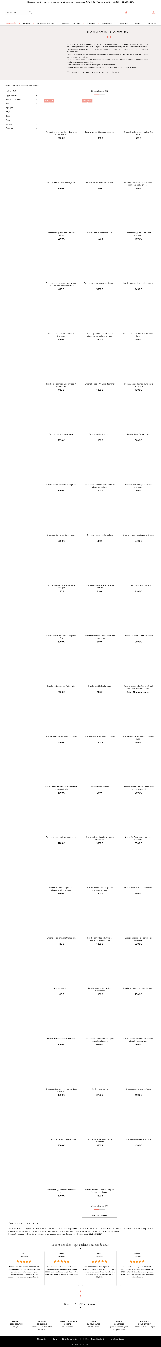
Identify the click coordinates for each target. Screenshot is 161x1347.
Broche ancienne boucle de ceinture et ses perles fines (100, 485)
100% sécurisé (16, 1324)
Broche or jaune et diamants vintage (138, 535)
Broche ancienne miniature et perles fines (138, 334)
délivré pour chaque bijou (145, 1327)
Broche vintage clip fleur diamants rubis (61, 1190)
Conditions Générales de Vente (65, 1339)
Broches (123, 23)
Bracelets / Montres (70, 23)
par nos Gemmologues (119, 1327)
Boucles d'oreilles (45, 23)
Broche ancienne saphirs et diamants (99, 283)
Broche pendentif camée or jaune (61, 182)
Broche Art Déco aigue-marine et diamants (138, 838)
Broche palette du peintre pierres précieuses (100, 838)
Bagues (26, 23)
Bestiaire (78, 54)
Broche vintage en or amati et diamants (138, 234)
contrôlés (119, 1324)
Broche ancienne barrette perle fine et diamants (100, 636)
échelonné (42, 1324)
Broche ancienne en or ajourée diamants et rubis (100, 888)
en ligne (16, 1327)
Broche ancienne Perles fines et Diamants (61, 334)
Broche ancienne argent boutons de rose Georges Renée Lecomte (61, 284)
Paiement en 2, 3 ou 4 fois (42, 1327)
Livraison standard (68, 1321)
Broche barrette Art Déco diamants (100, 384)
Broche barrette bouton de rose (99, 182)
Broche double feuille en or (99, 686)
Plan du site (41, 1339)
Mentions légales (117, 1339)
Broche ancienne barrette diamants (138, 988)
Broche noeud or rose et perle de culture (100, 586)
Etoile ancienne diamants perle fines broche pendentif (138, 788)
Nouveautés (10, 23)
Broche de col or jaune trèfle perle (61, 938)
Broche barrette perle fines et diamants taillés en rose (99, 939)
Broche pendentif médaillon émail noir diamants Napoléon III (138, 687)
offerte (67, 1324)
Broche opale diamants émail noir (138, 887)
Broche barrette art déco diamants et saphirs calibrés (61, 788)
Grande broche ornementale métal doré (138, 133)
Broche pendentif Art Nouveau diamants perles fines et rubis (100, 334)
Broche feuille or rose (100, 787)
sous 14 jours (93, 1327)
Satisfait (93, 1321)
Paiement (16, 1321)
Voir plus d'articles (100, 1215)
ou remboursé (93, 1324)
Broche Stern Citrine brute (138, 434)
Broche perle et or (61, 988)
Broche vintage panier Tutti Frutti (61, 686)
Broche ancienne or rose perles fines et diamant (61, 1090)
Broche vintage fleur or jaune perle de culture (138, 385)
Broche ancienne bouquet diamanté (61, 1139)
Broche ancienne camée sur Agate (138, 635)
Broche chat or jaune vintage (61, 434)
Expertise (152, 23)
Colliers (91, 23)
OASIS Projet (75, 1344)
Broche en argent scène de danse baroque (61, 586)
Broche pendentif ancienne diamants (61, 736)
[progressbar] (99, 1209)
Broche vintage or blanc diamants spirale (61, 234)
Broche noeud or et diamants (99, 233)
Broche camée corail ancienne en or (61, 837)
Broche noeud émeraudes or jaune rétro (61, 636)
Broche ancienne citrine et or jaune (61, 484)
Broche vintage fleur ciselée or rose (138, 283)
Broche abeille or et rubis (99, 434)
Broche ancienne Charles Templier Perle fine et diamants (99, 1190)
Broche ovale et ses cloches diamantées (99, 989)
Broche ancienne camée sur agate (61, 535)
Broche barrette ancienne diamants (100, 736)
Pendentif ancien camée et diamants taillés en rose (61, 133)
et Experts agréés (119, 1329)
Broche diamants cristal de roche (61, 1038)
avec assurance (67, 1327)
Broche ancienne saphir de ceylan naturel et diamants (100, 1039)
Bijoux (137, 23)
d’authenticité (144, 1324)
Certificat (144, 1321)
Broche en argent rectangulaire (100, 535)
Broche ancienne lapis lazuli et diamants (99, 1140)
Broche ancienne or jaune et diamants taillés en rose (61, 888)
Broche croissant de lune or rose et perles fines (61, 385)
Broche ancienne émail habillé (138, 1139)
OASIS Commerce (84, 1344)
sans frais (42, 1329)
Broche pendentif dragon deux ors (99, 132)
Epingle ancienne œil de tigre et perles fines (138, 939)
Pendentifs (107, 23)
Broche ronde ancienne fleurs (138, 1089)
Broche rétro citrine (99, 1089)
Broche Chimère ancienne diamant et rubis (138, 737)
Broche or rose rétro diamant (138, 585)
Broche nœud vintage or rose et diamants (138, 485)
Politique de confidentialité (93, 1339)
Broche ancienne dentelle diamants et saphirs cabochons (138, 1039)
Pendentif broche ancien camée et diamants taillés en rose (138, 183)
